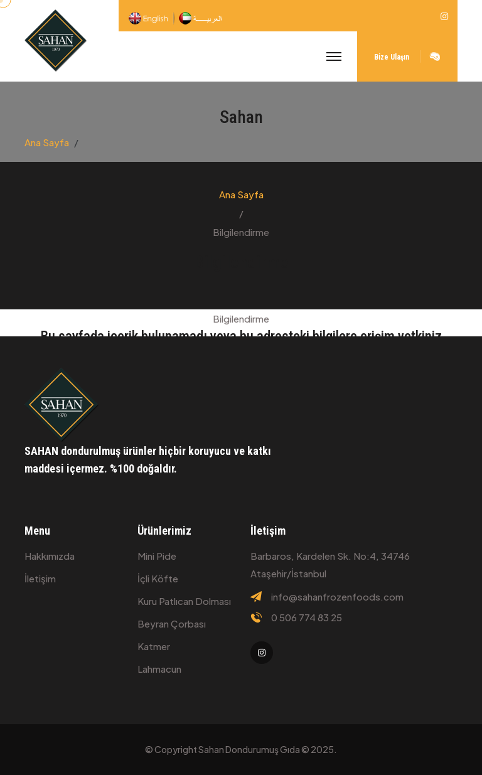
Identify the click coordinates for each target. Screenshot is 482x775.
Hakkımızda (49, 556)
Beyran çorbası (171, 623)
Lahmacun (159, 669)
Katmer (153, 646)
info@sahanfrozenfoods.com (337, 596)
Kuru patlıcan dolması (184, 601)
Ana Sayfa (46, 142)
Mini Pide (156, 556)
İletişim (40, 578)
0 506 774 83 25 (306, 617)
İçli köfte (157, 578)
